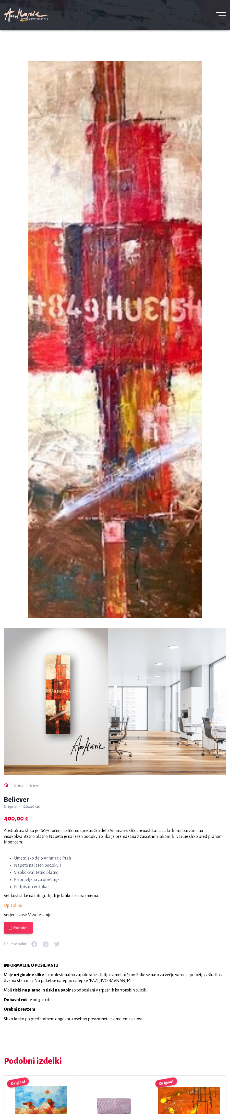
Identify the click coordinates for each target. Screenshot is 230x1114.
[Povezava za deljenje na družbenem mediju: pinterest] (46, 944)
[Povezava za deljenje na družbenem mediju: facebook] (34, 944)
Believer (34, 785)
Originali (19, 785)
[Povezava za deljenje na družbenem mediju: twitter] (57, 944)
